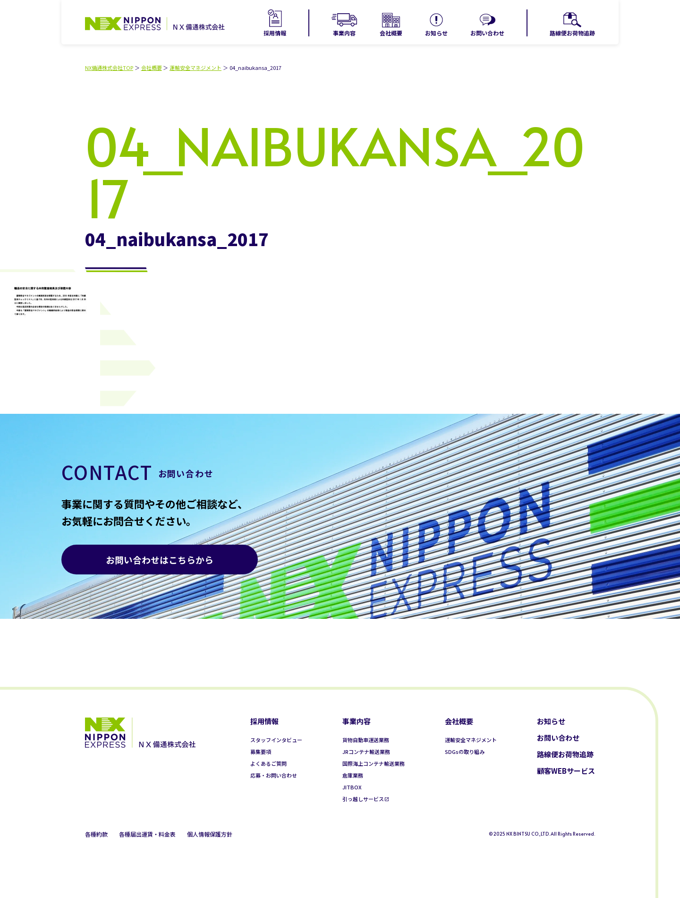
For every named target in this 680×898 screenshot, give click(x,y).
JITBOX (352, 787)
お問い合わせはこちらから (159, 559)
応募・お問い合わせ (273, 775)
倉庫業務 (352, 775)
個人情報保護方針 (209, 834)
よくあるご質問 (268, 763)
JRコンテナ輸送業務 (366, 751)
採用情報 (275, 33)
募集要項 (260, 751)
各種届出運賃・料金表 (147, 834)
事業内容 (344, 33)
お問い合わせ (487, 33)
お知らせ (436, 33)
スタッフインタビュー (276, 740)
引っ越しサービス (363, 799)
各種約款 (96, 834)
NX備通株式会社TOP (109, 67)
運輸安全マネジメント (195, 67)
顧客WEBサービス (566, 771)
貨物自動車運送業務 (365, 740)
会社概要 (391, 33)
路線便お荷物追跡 (572, 33)
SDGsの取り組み (464, 751)
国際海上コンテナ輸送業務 (373, 763)
